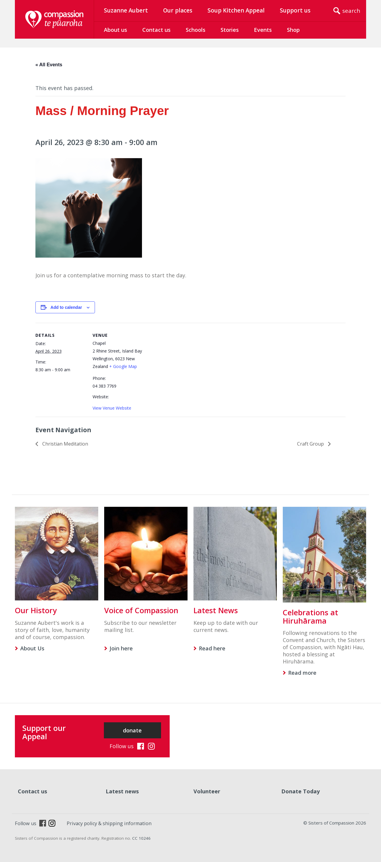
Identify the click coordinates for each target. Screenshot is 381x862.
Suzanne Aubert (126, 10)
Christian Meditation (64, 444)
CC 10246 (141, 838)
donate (132, 730)
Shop (293, 29)
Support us (295, 10)
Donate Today (300, 791)
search (351, 11)
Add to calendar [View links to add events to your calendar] (66, 307)
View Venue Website (112, 408)
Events (263, 29)
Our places (177, 10)
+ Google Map (123, 366)
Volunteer (206, 791)
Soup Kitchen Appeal (236, 10)
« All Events (48, 64)
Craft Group (311, 444)
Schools (195, 29)
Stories (230, 29)
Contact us (156, 29)
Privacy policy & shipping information (109, 823)
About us (115, 29)
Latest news (122, 791)
